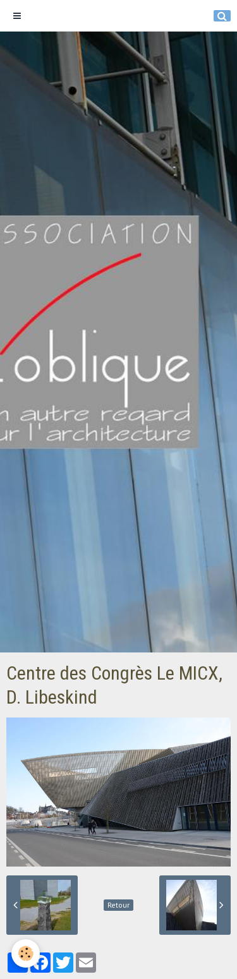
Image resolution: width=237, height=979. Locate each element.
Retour (118, 905)
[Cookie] (25, 953)
